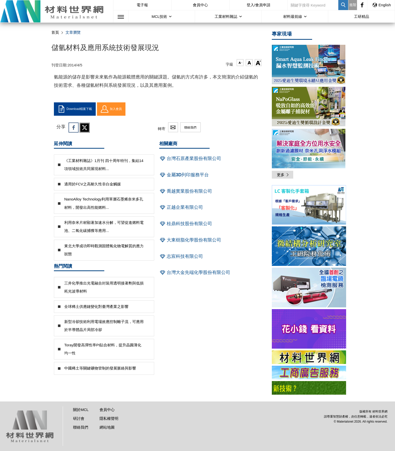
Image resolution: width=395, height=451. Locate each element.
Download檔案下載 (75, 109)
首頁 (55, 32)
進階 (352, 5)
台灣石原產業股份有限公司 (190, 158)
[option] (309, 205)
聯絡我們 (190, 127)
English (381, 5)
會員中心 (200, 5)
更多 (283, 175)
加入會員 (111, 109)
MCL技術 (159, 16)
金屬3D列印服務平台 (184, 174)
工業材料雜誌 (226, 16)
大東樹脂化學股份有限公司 (190, 239)
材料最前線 (292, 16)
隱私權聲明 (109, 418)
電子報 (142, 5)
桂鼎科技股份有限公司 (185, 223)
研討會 (78, 418)
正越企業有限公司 (181, 207)
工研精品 (361, 16)
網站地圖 (107, 427)
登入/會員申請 (258, 5)
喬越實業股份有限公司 (185, 191)
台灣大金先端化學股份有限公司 (194, 272)
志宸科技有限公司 (181, 256)
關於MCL (81, 409)
